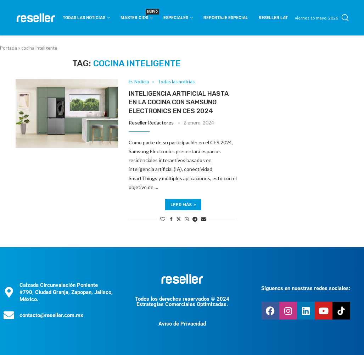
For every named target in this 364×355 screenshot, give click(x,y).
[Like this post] (162, 219)
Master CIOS (137, 15)
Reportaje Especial (225, 17)
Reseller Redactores (151, 123)
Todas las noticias (84, 17)
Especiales (175, 17)
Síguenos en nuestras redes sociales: (305, 288)
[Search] (345, 18)
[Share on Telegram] (194, 219)
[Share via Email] (203, 219)
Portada (8, 48)
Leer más (183, 204)
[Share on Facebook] (171, 219)
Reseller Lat (273, 17)
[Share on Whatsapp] (187, 219)
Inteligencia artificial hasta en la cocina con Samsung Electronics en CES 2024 (179, 102)
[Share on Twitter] (178, 219)
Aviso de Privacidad (182, 324)
